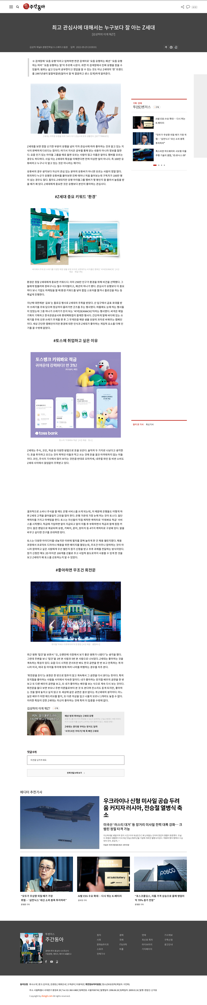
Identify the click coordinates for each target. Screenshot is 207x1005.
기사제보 (168, 935)
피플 (121, 949)
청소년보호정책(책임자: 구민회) (116, 984)
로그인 (194, 7)
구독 (56, 708)
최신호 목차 (147, 940)
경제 (121, 935)
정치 (99, 935)
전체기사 (101, 954)
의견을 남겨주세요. (38, 760)
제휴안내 (62, 984)
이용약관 (80, 984)
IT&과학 (123, 944)
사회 (99, 940)
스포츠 (100, 949)
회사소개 (33, 984)
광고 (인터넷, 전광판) (47, 984)
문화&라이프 (103, 944)
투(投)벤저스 (142, 107)
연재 (144, 935)
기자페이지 (147, 949)
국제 (121, 940)
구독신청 (168, 940)
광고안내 (168, 944)
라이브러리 (147, 944)
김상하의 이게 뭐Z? (38, 708)
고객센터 (71, 984)
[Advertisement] (68, 486)
